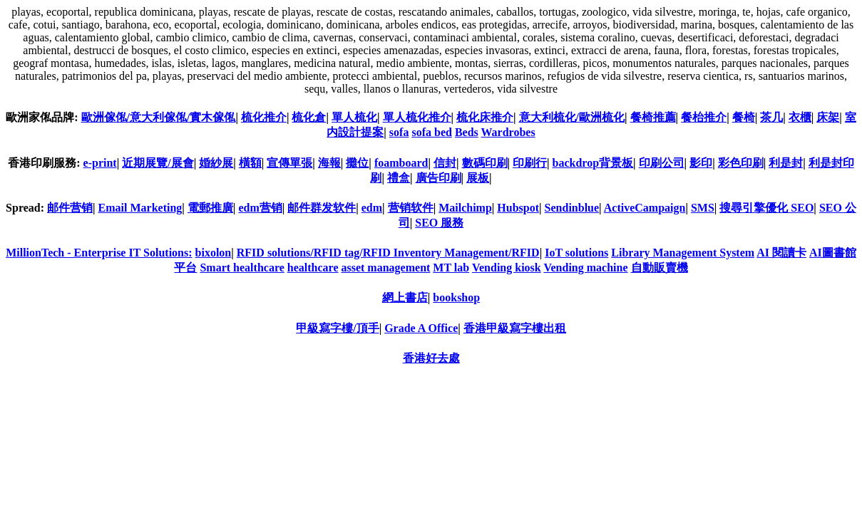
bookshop (456, 297)
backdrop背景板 (593, 163)
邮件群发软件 (321, 208)
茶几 (771, 117)
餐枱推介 (704, 117)
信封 (444, 163)
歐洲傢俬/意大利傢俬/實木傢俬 (158, 117)
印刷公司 (661, 163)
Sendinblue (572, 208)
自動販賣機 (659, 267)
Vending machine (585, 267)
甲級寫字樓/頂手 (337, 328)
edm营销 (260, 208)
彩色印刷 (741, 163)
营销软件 (410, 208)
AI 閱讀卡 (781, 253)
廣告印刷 (438, 178)
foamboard (401, 163)
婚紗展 (216, 163)
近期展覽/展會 (157, 163)
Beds (466, 132)
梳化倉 (309, 117)
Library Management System (682, 253)
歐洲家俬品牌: (42, 117)
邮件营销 (70, 208)
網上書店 (405, 297)
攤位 (357, 163)
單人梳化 (354, 117)
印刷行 (530, 163)
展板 (477, 178)
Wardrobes (508, 132)
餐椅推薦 (653, 117)
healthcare (313, 267)
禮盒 (398, 178)
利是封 (786, 163)
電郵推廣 (210, 208)
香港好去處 (431, 358)
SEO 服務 (439, 223)
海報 (329, 163)
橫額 (250, 163)
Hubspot (518, 208)
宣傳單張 (289, 163)
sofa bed (431, 132)
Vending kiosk (506, 267)
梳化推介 (264, 117)
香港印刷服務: (45, 163)
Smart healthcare (242, 267)
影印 (700, 163)
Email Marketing (140, 208)
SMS (702, 208)
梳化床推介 (484, 117)
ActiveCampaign (645, 208)
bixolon (213, 253)
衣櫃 (800, 117)
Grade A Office (421, 328)
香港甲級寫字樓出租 (514, 328)
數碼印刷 (485, 163)
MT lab (451, 267)
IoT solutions (576, 253)
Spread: (26, 208)
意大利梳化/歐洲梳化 (572, 117)
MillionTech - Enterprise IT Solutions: (99, 253)
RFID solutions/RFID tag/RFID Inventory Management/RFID (388, 253)
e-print (100, 163)
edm (371, 208)
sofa (399, 132)
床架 (827, 117)
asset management (385, 267)
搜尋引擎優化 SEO (766, 208)
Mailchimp (465, 208)
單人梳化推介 (417, 117)
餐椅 (743, 117)
